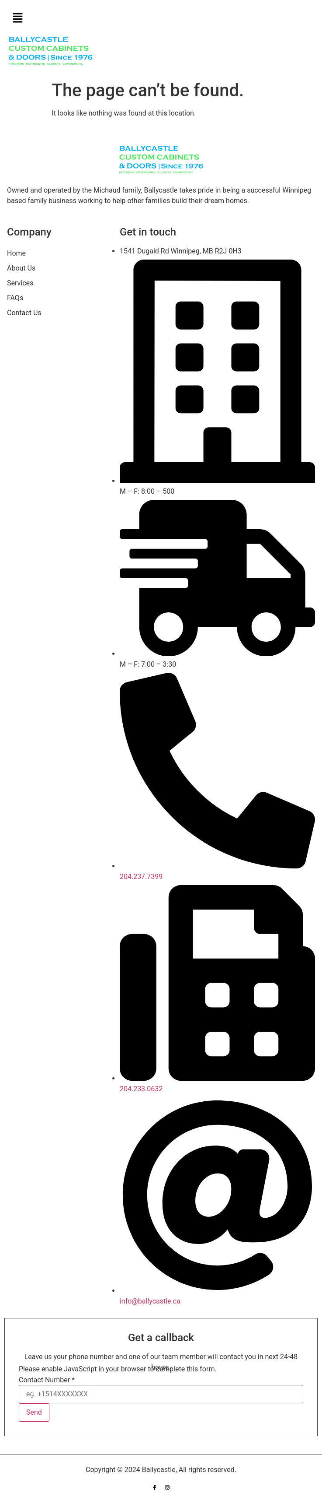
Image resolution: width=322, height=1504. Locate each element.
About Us (21, 268)
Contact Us (24, 313)
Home (16, 253)
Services (20, 283)
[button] (161, 18)
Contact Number (47, 1380)
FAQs (15, 298)
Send (34, 1412)
